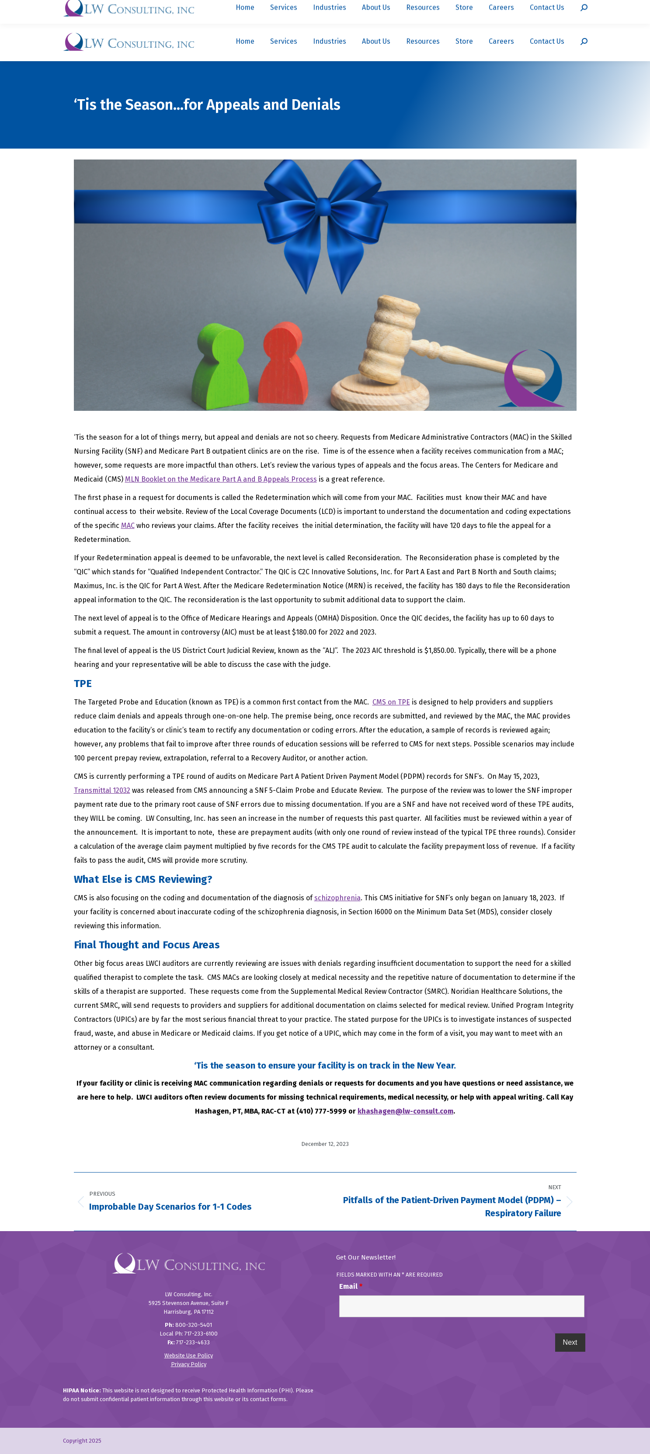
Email (350, 1286)
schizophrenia (337, 898)
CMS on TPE (391, 702)
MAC (128, 525)
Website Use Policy (188, 1355)
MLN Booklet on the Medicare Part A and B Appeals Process (221, 479)
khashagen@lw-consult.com (405, 1111)
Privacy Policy (188, 1364)
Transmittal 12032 (102, 790)
